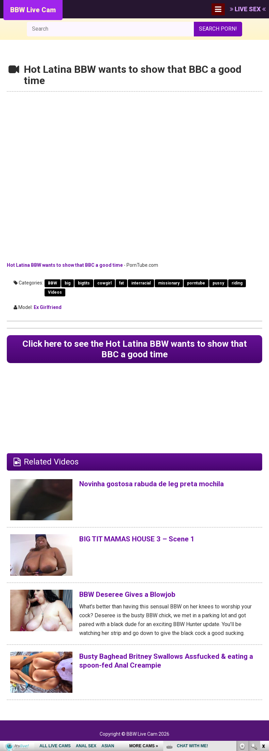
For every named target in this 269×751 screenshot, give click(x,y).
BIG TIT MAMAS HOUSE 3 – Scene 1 (146, 542)
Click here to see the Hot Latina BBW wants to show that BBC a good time (134, 351)
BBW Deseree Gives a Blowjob (134, 597)
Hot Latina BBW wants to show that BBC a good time (65, 265)
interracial (141, 283)
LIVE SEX (248, 9)
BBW (52, 283)
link (263, 644)
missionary (169, 283)
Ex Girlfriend (48, 307)
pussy (218, 283)
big (67, 283)
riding (237, 283)
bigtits (84, 283)
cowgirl (104, 283)
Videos (55, 292)
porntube (196, 283)
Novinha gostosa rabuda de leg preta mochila (163, 486)
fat (121, 283)
